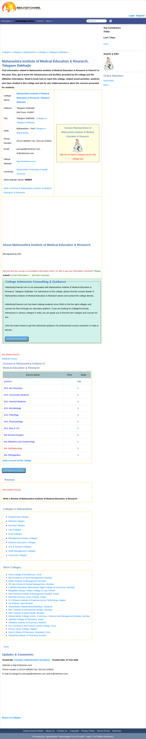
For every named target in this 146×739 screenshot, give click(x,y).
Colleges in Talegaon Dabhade (52, 52)
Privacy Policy (88, 731)
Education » (7, 21)
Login (132, 15)
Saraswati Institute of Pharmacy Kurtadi (27, 635)
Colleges (6, 52)
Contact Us (62, 731)
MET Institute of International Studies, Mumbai (30, 609)
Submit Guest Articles (33, 731)
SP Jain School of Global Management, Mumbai (31, 584)
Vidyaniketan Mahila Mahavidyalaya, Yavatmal (30, 606)
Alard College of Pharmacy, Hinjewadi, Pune (29, 632)
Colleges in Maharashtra (24, 52)
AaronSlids (108, 80)
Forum (40, 21)
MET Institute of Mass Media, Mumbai (26, 613)
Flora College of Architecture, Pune (25, 574)
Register (140, 15)
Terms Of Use (103, 731)
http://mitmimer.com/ (26, 161)
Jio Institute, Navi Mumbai (20, 603)
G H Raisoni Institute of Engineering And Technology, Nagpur (37, 600)
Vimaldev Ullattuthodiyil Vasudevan (32, 660)
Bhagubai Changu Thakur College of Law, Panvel (31, 590)
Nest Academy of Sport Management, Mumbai (30, 577)
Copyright (74, 731)
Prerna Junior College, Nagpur (22, 629)
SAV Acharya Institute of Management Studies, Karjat (33, 594)
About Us (50, 731)
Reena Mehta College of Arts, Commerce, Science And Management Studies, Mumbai (49, 616)
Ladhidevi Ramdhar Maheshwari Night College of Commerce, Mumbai (41, 587)
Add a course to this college (17, 460)
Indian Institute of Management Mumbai (27, 581)
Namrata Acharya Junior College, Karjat (27, 597)
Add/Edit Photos (9, 358)
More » (49, 21)
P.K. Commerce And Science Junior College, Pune (32, 626)
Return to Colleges (11, 717)
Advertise (116, 731)
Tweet (6, 646)
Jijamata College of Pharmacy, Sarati (25, 619)
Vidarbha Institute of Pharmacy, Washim (27, 622)
